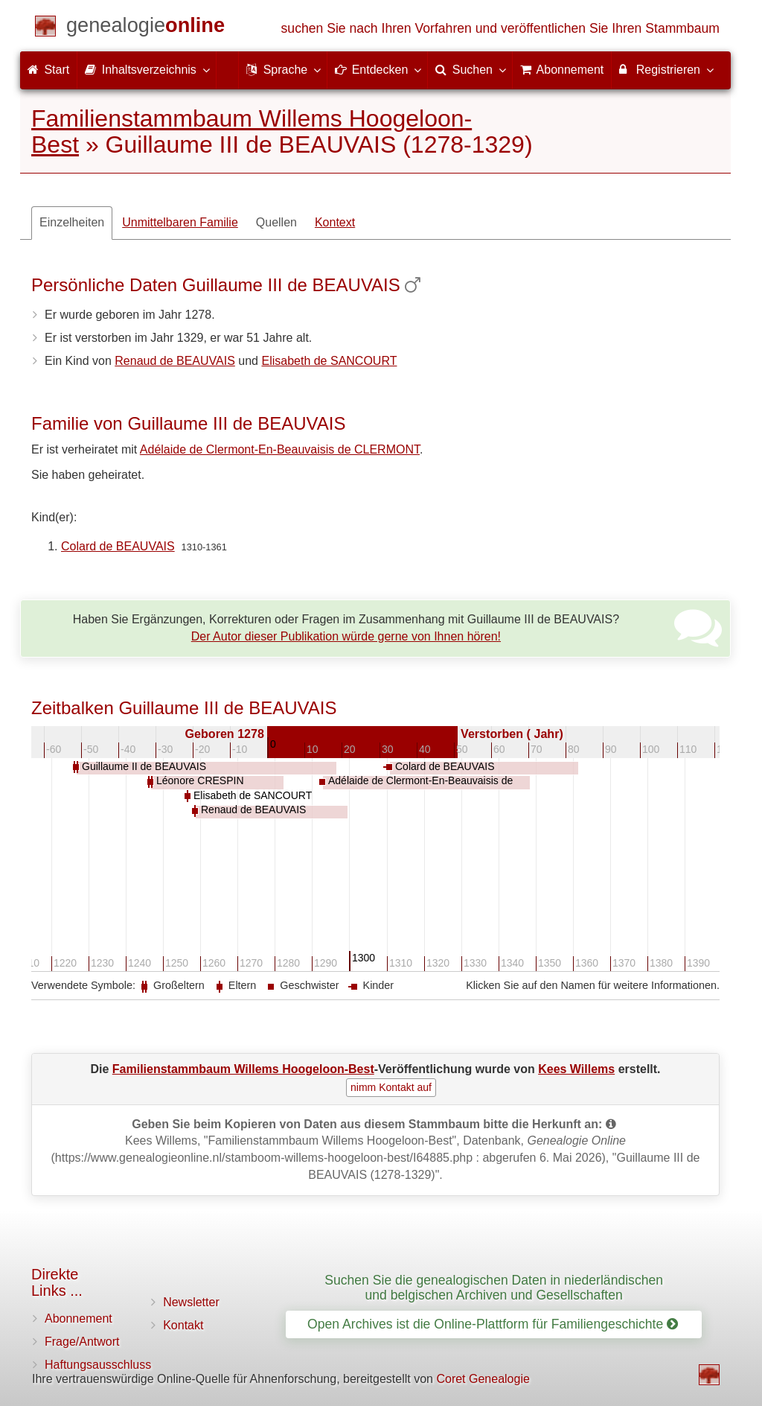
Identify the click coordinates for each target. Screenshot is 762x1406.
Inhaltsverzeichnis (146, 69)
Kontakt (183, 1325)
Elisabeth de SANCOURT (329, 360)
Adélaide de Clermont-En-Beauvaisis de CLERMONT (280, 449)
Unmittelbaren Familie (180, 222)
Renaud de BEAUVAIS (175, 360)
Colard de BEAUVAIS (118, 546)
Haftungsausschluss (98, 1364)
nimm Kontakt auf (391, 1087)
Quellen (276, 222)
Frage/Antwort (82, 1341)
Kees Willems (576, 1069)
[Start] (145, 28)
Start (48, 69)
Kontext (335, 222)
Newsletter (191, 1302)
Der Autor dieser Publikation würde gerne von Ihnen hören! (346, 636)
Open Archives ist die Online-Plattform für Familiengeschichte (492, 1324)
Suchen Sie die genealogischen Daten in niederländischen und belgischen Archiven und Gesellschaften (493, 1287)
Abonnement (78, 1318)
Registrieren (665, 69)
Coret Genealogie (482, 1378)
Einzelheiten (71, 222)
